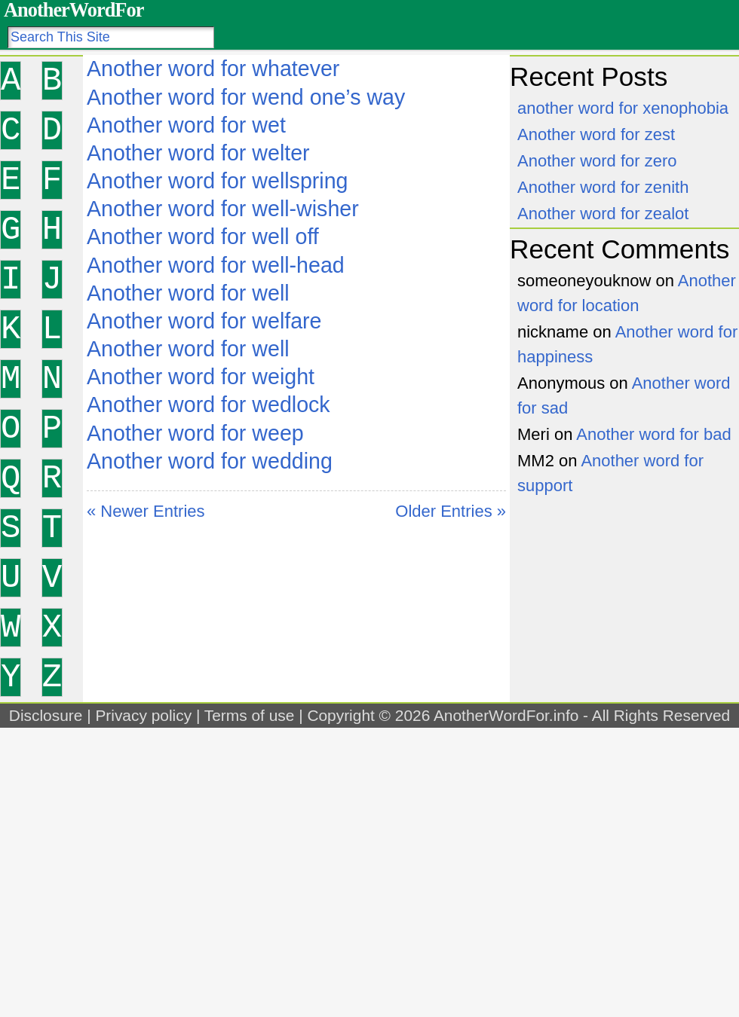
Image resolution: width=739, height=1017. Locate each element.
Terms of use (249, 715)
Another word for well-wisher (223, 209)
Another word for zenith (602, 187)
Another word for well (188, 293)
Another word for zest (596, 134)
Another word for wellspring (217, 181)
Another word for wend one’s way (246, 97)
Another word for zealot (602, 213)
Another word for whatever (213, 68)
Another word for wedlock (208, 404)
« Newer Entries (146, 511)
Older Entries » (450, 511)
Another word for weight (200, 377)
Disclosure (46, 715)
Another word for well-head (216, 265)
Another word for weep (195, 433)
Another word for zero (597, 160)
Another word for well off (203, 236)
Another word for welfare (204, 321)
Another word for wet (186, 125)
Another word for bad (653, 434)
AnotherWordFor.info (506, 715)
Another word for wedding (210, 461)
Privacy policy (143, 715)
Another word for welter (198, 153)
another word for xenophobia (622, 108)
